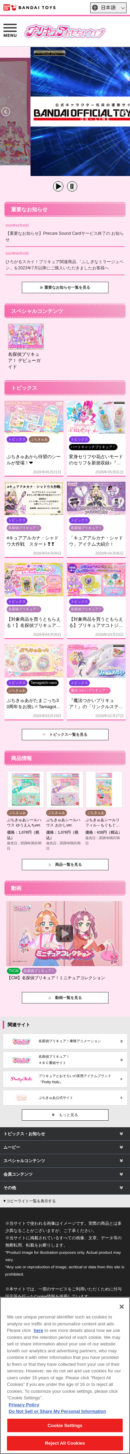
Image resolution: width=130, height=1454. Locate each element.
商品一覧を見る (68, 864)
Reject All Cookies (65, 1443)
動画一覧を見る (68, 997)
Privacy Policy (24, 1404)
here (38, 1330)
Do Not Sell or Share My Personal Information (57, 1411)
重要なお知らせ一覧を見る (67, 287)
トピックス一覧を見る (68, 734)
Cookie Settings (64, 1425)
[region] (65, 1375)
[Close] (121, 1306)
